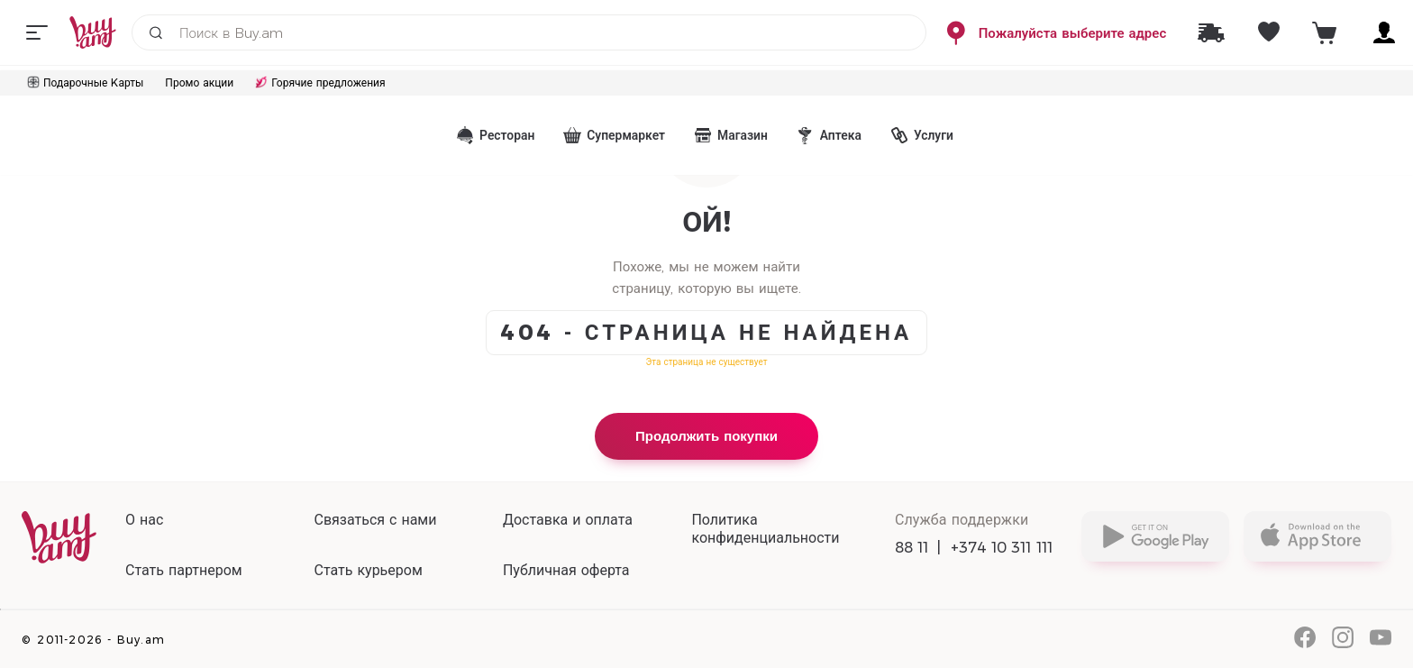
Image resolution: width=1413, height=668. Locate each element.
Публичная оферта (566, 570)
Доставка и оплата (568, 519)
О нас (144, 519)
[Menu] (37, 32)
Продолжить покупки (706, 435)
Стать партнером (183, 570)
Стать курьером (368, 570)
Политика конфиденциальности (765, 528)
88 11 (912, 547)
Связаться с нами (375, 519)
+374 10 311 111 (1002, 547)
